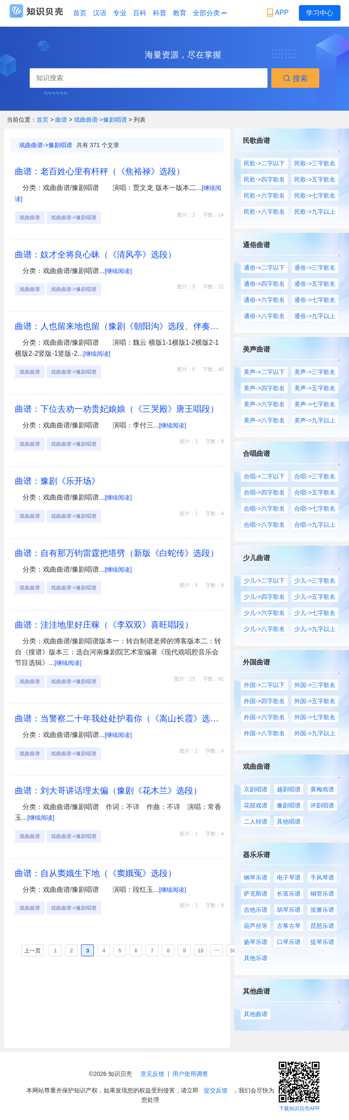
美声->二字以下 (264, 372)
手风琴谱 (322, 877)
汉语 (100, 13)
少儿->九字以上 (314, 629)
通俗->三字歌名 (314, 267)
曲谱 (62, 119)
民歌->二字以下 (264, 163)
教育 (179, 13)
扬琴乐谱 (255, 941)
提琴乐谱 (322, 941)
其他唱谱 (289, 821)
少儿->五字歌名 (314, 596)
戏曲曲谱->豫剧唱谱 (100, 119)
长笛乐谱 (289, 893)
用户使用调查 (190, 1073)
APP (278, 12)
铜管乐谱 (322, 893)
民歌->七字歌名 (314, 195)
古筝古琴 (289, 925)
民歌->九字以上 (314, 211)
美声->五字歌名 (314, 388)
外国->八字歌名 (264, 733)
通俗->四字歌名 (264, 283)
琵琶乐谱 (322, 925)
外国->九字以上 (314, 733)
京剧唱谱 (255, 789)
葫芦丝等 (255, 925)
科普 (159, 13)
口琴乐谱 (289, 941)
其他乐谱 (255, 958)
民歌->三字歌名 (314, 163)
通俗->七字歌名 (314, 299)
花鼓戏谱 (255, 805)
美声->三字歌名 (314, 372)
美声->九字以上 (314, 420)
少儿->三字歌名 (314, 580)
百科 (139, 13)
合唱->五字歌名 (314, 492)
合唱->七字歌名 (314, 508)
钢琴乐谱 (255, 877)
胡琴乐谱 (289, 909)
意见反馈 (152, 1073)
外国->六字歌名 (264, 717)
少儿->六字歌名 (264, 612)
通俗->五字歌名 (314, 283)
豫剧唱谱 (289, 805)
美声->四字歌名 (264, 388)
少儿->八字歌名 (264, 629)
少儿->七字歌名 (314, 612)
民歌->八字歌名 (264, 211)
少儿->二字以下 (264, 580)
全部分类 (209, 13)
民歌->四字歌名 (264, 179)
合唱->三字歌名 (314, 476)
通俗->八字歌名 (264, 316)
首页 (80, 13)
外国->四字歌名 (264, 701)
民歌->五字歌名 (314, 179)
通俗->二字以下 (264, 267)
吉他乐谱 (255, 909)
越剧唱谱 (289, 789)
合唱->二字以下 (264, 476)
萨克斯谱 (255, 893)
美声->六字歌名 (264, 404)
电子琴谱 (289, 877)
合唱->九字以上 (314, 524)
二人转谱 (255, 821)
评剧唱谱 (322, 805)
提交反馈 (216, 1090)
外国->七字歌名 (314, 717)
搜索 (295, 78)
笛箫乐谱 (322, 909)
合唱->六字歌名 (264, 508)
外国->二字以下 (264, 684)
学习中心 (319, 13)
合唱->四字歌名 (264, 492)
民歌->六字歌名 (264, 195)
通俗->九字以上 (314, 316)
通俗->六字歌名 (264, 299)
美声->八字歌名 (264, 420)
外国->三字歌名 (314, 684)
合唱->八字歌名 (264, 524)
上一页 (32, 950)
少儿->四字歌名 (264, 596)
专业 (120, 13)
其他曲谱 (255, 1014)
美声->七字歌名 (314, 404)
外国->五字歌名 (314, 701)
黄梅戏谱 (322, 789)
